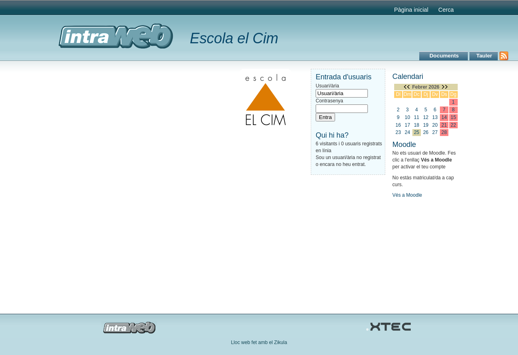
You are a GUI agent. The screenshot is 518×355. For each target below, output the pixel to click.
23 (398, 132)
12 (425, 117)
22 (453, 125)
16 (398, 125)
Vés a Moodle (407, 195)
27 (434, 132)
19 (425, 125)
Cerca (446, 9)
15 (453, 117)
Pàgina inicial (411, 9)
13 (434, 117)
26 (425, 132)
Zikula (280, 342)
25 (416, 132)
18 (416, 125)
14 (444, 117)
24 (407, 132)
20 (434, 125)
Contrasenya (329, 101)
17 (407, 125)
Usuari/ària (327, 86)
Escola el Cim (234, 38)
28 (444, 132)
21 (444, 125)
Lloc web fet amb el (252, 342)
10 (407, 117)
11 (416, 117)
